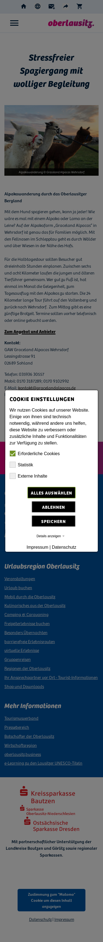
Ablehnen (53, 507)
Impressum (37, 547)
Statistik (21, 465)
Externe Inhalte (29, 476)
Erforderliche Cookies (35, 453)
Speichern (53, 521)
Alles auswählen (51, 492)
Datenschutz (64, 547)
